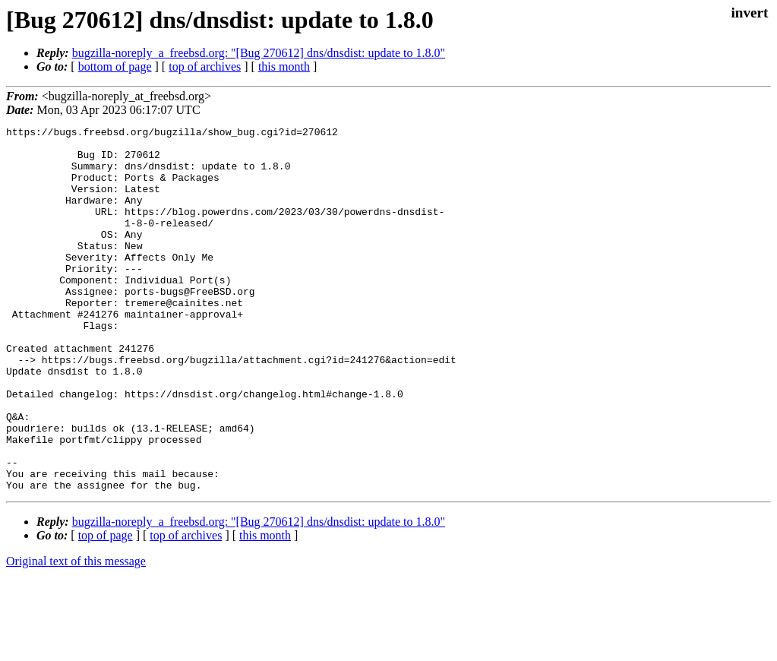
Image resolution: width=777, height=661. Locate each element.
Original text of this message (76, 634)
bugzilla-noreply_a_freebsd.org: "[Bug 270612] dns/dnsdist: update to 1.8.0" (258, 52)
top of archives (205, 66)
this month (284, 66)
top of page (105, 608)
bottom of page (115, 66)
